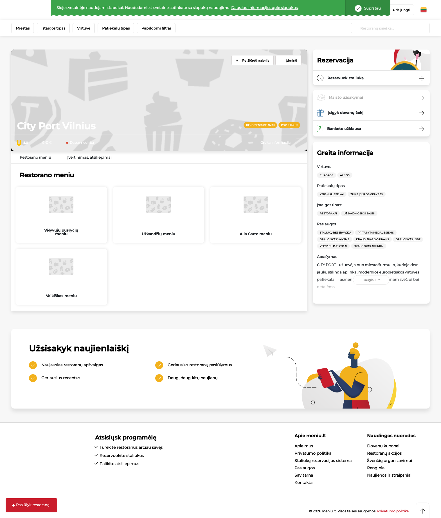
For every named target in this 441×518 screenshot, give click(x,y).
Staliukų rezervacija (335, 232)
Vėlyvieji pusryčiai (333, 246)
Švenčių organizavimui (389, 460)
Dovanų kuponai (383, 446)
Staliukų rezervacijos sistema (323, 460)
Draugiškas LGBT (408, 239)
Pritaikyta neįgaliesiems (376, 232)
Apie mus (303, 446)
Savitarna (303, 475)
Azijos (345, 175)
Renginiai (376, 467)
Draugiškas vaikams (334, 239)
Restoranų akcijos (384, 453)
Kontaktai (304, 482)
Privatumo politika (312, 453)
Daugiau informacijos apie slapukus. (264, 7)
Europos (326, 175)
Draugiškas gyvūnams (372, 239)
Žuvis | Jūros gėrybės (366, 194)
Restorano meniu (35, 157)
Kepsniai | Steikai (332, 194)
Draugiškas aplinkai (368, 246)
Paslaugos (304, 467)
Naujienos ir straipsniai (389, 475)
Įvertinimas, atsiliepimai (89, 157)
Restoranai (328, 213)
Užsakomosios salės (359, 213)
